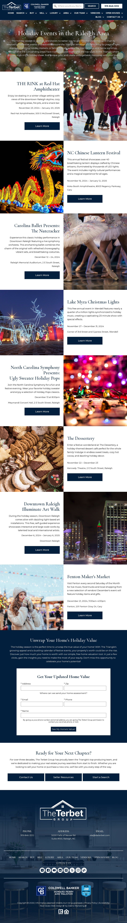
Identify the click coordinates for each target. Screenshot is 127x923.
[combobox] (68, 6)
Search (92, 6)
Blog (115, 857)
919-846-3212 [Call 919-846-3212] (27, 835)
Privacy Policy (90, 903)
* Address (26, 683)
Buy (32, 857)
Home (11, 13)
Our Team (72, 857)
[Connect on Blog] (84, 870)
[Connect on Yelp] (72, 870)
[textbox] (69, 6)
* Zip (66, 683)
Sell (39, 857)
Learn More (42, 126)
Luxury (49, 857)
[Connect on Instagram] (78, 870)
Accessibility (104, 903)
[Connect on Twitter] (42, 870)
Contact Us (26, 777)
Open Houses (101, 857)
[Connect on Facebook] (48, 870)
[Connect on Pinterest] (66, 870)
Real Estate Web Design (52, 906)
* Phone (68, 699)
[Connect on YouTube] (54, 870)
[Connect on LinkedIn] (60, 870)
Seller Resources (63, 777)
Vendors (86, 857)
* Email (24, 699)
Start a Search (101, 777)
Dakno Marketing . (77, 906)
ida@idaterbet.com (100, 835)
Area (60, 857)
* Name (25, 711)
